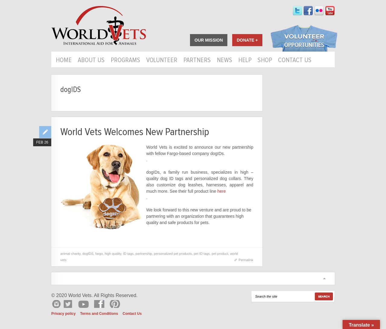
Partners (197, 61)
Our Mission (209, 40)
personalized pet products (173, 253)
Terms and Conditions (99, 314)
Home (64, 61)
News (224, 61)
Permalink (246, 260)
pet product (220, 253)
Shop (265, 61)
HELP (245, 61)
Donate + (247, 40)
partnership (143, 253)
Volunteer (161, 61)
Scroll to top (324, 278)
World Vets (98, 26)
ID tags (128, 253)
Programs (125, 61)
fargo (99, 253)
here (221, 191)
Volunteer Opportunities (304, 39)
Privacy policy (63, 314)
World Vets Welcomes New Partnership (134, 132)
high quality (113, 253)
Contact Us (295, 61)
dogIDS (87, 253)
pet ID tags (202, 253)
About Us (91, 61)
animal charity (70, 253)
